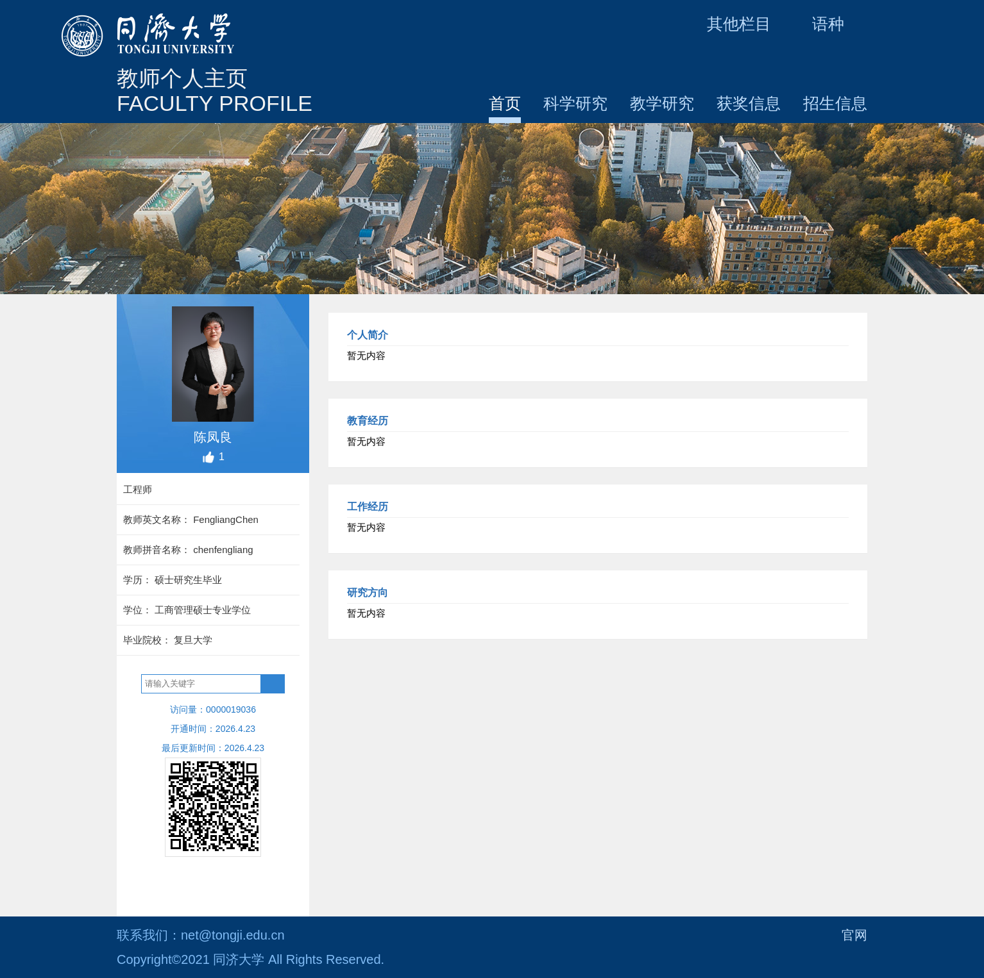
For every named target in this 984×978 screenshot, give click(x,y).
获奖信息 (749, 103)
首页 (505, 103)
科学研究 (575, 103)
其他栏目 (750, 24)
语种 (839, 24)
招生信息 (835, 103)
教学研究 (662, 103)
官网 (854, 935)
